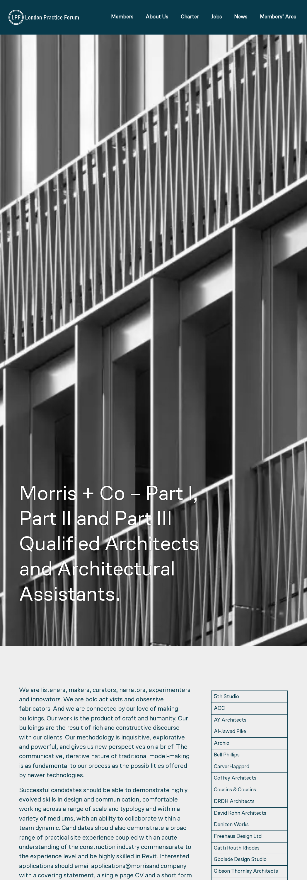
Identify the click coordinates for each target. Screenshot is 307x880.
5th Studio (226, 696)
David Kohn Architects (240, 813)
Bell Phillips (227, 755)
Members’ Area (277, 18)
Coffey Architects (235, 778)
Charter (189, 18)
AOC (219, 708)
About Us (156, 18)
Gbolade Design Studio (240, 859)
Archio (221, 743)
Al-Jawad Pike (230, 731)
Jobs (215, 18)
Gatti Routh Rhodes (237, 848)
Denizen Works (231, 824)
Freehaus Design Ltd (238, 836)
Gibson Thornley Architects (246, 871)
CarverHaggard (231, 766)
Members (121, 18)
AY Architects (230, 720)
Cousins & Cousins (235, 789)
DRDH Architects (234, 801)
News (239, 18)
